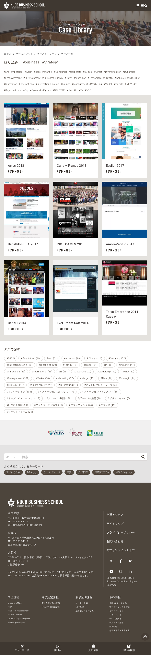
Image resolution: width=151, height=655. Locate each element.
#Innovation (10, 84)
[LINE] (130, 561)
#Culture (88, 72)
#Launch (65, 84)
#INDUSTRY (133, 78)
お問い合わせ (115, 541)
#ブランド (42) (107, 405)
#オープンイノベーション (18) (23, 398)
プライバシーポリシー (121, 532)
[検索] (143, 456)
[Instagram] (120, 571)
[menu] (144, 5)
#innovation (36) (16, 371)
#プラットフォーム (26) (20, 411)
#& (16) (11, 358)
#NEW (128, 84)
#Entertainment (32, 78)
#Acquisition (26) (31, 358)
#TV (81, 90)
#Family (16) (70, 365)
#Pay (26, 90)
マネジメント (115, 615)
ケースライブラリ (47, 53)
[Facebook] (120, 561)
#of (135, 84)
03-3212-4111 (20, 541)
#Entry (68, 78)
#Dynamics (129, 72)
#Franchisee (94, 78)
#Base (37, 72)
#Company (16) (117, 358)
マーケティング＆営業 (119, 607)
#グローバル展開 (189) (59, 398)
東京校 (12, 532)
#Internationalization (47, 84)
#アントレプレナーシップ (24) (101, 385)
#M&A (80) (128, 371)
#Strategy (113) (15, 385)
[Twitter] (111, 561)
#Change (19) (94, 358)
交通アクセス (115, 514)
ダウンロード (22, 648)
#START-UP (59, 90)
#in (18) (108, 365)
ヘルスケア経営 (116, 623)
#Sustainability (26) (41, 385)
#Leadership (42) (106, 371)
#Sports (46, 90)
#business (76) (72, 358)
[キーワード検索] (71, 456)
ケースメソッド (24, 53)
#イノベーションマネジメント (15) (99, 391)
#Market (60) (43, 378)
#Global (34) (90, 365)
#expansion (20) (48, 365)
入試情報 (93, 648)
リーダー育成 (82, 603)
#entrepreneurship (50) (19, 365)
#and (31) (52, 358)
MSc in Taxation (15, 615)
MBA (10, 607)
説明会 (57, 648)
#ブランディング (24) (81, 405)
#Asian (28, 72)
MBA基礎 (80, 607)
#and (6, 72)
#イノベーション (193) (19, 391)
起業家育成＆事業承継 (119, 630)
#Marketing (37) (65, 378)
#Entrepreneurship (52, 78)
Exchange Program (16, 623)
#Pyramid (35, 90)
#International (26, 84)
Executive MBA (15, 603)
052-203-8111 (20, 521)
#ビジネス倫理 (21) (17, 405)
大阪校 (12, 552)
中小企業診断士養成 (51, 603)
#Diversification (112, 72)
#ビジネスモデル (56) (120, 398)
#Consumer (60, 72)
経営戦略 (113, 626)
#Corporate (75, 72)
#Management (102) (18, 378)
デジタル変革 (115, 619)
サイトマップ (115, 523)
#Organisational (12, 90)
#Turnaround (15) (68, 385)
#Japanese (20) (82, 371)
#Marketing (95, 84)
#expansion (80, 78)
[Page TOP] (145, 637)
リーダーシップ (116, 611)
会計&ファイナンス (118, 603)
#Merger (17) (87, 378)
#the (69, 90)
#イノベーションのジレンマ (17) (56, 391)
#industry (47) (127, 365)
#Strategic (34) (127, 378)
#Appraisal (17, 72)
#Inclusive (120, 78)
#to (75, 90)
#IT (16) (63, 371)
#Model (108, 84)
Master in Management (18, 611)
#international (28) (42, 371)
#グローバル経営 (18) (90, 398)
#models (118, 84)
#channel (47, 72)
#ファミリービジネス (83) (48, 405)
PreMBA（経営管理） (51, 607)
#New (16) (106, 378)
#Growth (108, 78)
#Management (80, 84)
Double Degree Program (19, 619)
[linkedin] (130, 571)
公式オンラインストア (121, 550)
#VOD (88, 90)
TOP (7, 53)
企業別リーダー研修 (85, 611)
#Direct (98, 72)
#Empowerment (13, 78)
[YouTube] (111, 571)
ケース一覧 (67, 53)
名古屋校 (13, 513)
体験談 (129, 648)
